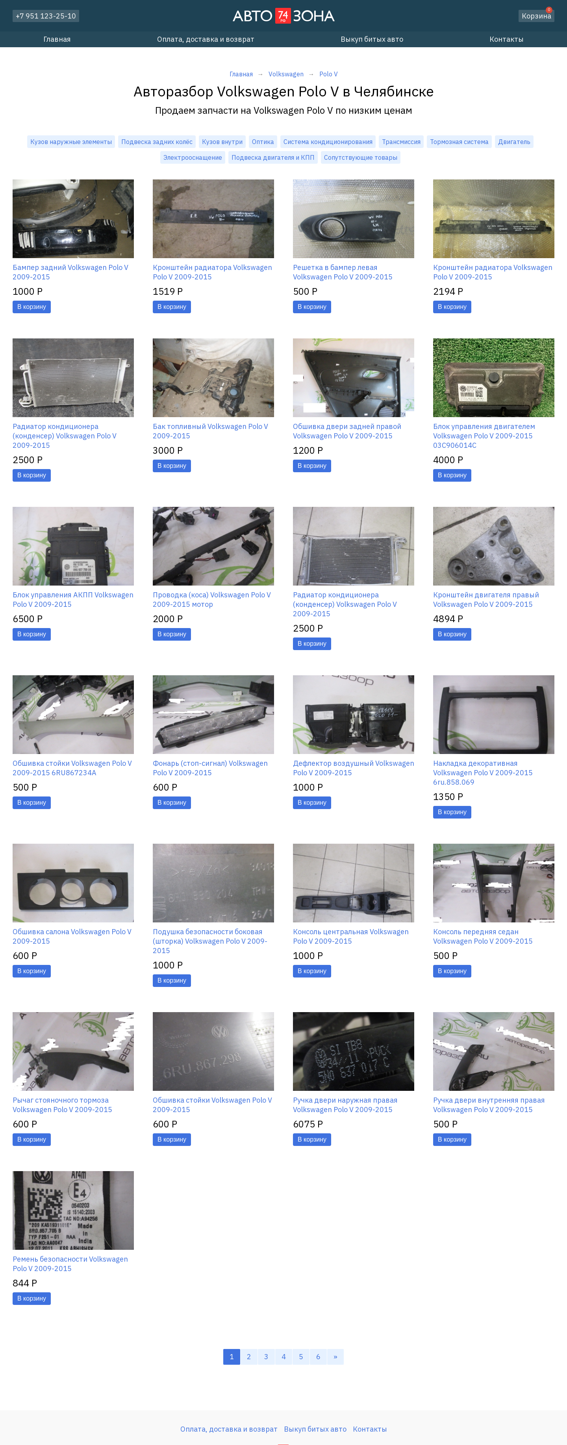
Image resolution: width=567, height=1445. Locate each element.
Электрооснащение (192, 157)
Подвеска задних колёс (157, 142)
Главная (57, 39)
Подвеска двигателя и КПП (273, 157)
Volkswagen (286, 74)
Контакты (506, 39)
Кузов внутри (222, 142)
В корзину (31, 306)
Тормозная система (459, 142)
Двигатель (514, 142)
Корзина (537, 15)
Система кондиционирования (328, 142)
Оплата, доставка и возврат (205, 39)
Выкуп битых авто (372, 39)
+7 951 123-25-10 (46, 15)
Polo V (328, 74)
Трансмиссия (401, 142)
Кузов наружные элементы (71, 142)
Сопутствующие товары (360, 157)
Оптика (263, 142)
